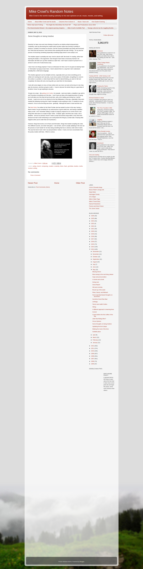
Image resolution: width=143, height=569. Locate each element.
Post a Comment (35, 175)
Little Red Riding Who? (99, 318)
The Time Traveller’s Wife (104, 108)
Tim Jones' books (94, 208)
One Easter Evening (98, 22)
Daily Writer (92, 192)
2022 (92, 226)
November (96, 254)
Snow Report (96, 284)
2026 (92, 215)
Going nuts (95, 282)
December (96, 251)
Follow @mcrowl (108, 35)
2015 (92, 244)
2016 (92, 241)
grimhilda (70, 166)
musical (30, 168)
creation (51, 166)
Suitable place (96, 331)
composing (45, 166)
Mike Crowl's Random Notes (51, 11)
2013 (92, 249)
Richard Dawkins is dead (96, 97)
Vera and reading (94, 155)
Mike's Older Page (94, 199)
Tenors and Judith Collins (99, 304)
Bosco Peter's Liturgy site (96, 189)
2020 (92, 231)
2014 (92, 246)
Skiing (94, 307)
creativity (56, 166)
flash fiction (33, 107)
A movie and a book (98, 279)
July (94, 264)
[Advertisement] (98, 173)
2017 (92, 239)
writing (35, 168)
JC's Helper (92, 196)
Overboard (100, 143)
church (39, 166)
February (95, 340)
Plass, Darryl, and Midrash (100, 292)
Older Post (80, 183)
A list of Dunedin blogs (95, 187)
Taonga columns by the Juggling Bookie (100, 28)
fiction (62, 166)
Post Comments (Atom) (43, 187)
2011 (92, 348)
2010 (92, 351)
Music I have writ (83, 22)
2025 (92, 218)
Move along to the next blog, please (102, 274)
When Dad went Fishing (35, 25)
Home (30, 22)
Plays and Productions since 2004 (85, 25)
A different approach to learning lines (103, 309)
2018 (92, 236)
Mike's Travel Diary (94, 201)
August (95, 262)
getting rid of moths (47, 93)
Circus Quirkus (96, 321)
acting (34, 166)
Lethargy (95, 301)
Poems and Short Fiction (96, 206)
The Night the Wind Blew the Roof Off (58, 25)
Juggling (99, 119)
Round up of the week (98, 290)
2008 (92, 356)
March (95, 337)
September (96, 259)
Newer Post (33, 183)
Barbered (100, 51)
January (95, 342)
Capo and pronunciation (99, 277)
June (94, 267)
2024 (92, 221)
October (95, 256)
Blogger (82, 561)
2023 (92, 223)
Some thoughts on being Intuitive (102, 324)
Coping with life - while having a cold (100, 76)
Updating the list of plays (99, 326)
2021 (92, 228)
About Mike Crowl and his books (45, 22)
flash (65, 166)
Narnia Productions (94, 204)
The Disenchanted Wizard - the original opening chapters (46, 28)
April (94, 335)
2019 (92, 234)
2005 (92, 364)
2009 (92, 353)
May (94, 269)
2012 (92, 346)
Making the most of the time (100, 329)
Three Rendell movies (103, 131)
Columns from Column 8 (67, 22)
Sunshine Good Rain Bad (99, 299)
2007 (92, 358)
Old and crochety (97, 287)
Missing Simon (96, 271)
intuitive (76, 166)
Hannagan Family (94, 194)
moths (81, 166)
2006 (92, 361)
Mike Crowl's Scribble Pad (76, 28)
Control (94, 312)
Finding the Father (102, 86)
